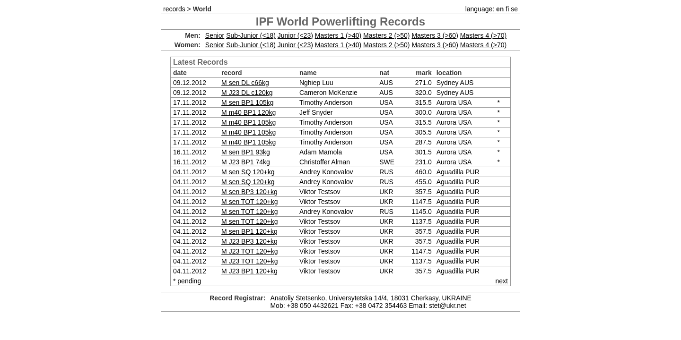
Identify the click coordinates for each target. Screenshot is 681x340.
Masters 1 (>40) (338, 35)
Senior (214, 35)
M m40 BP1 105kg (248, 122)
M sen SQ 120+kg (247, 172)
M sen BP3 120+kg (249, 192)
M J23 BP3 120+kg (249, 241)
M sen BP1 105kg (247, 102)
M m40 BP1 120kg (248, 112)
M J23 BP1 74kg (245, 162)
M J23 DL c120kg (246, 92)
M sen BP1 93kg (245, 152)
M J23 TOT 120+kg (249, 251)
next (502, 281)
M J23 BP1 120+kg (249, 271)
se (514, 9)
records (174, 9)
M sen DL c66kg (245, 82)
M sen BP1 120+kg (249, 231)
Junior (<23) (295, 35)
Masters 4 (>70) (483, 35)
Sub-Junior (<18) (251, 35)
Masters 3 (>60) (434, 35)
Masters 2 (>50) (386, 35)
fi (507, 9)
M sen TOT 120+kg (249, 201)
